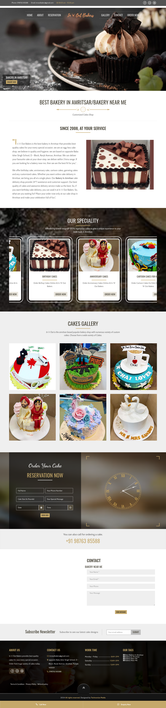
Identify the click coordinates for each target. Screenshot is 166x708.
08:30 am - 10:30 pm (65, 3)
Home (30, 15)
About (40, 15)
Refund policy (42, 684)
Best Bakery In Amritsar (134, 655)
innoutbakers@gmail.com (45, 3)
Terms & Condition (17, 684)
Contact (118, 15)
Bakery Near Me (131, 658)
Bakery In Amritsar (132, 657)
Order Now (133, 15)
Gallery (105, 15)
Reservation (54, 15)
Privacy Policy (31, 684)
